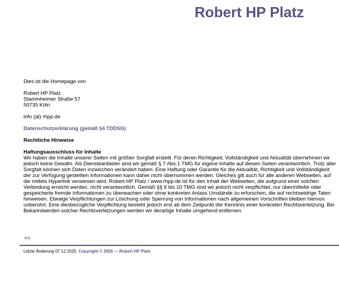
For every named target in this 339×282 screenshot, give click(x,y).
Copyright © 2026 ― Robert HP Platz (114, 251)
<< (27, 238)
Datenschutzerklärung (74, 128)
